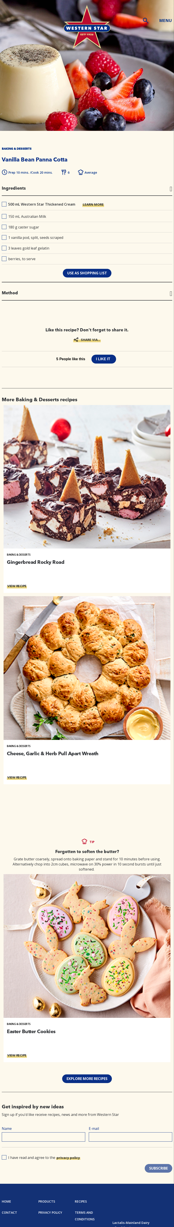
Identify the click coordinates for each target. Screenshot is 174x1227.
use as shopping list (87, 273)
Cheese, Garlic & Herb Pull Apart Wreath (53, 753)
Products (46, 1201)
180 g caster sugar (20, 227)
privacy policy (68, 1157)
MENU (165, 20)
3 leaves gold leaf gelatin (25, 248)
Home (6, 1201)
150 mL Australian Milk (24, 216)
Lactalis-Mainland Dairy (131, 1223)
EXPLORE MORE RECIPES (87, 1078)
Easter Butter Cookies (31, 1031)
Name (7, 1128)
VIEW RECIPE (16, 586)
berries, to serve (19, 258)
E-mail (94, 1128)
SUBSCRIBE (158, 1168)
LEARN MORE (93, 204)
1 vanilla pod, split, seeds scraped (32, 237)
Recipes (81, 1201)
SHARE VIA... (90, 339)
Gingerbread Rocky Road (35, 562)
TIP (92, 842)
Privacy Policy (50, 1212)
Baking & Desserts (19, 554)
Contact (9, 1212)
